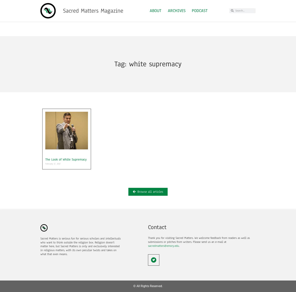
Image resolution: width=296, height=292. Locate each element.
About (155, 11)
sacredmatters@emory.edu (163, 246)
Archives (177, 11)
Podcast (200, 11)
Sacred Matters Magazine (93, 11)
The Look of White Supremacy (66, 159)
